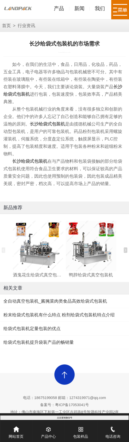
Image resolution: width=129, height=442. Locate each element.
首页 (6, 25)
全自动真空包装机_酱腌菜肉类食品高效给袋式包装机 (55, 301)
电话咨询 (112, 430)
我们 (100, 8)
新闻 (79, 8)
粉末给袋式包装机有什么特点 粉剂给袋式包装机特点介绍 (59, 314)
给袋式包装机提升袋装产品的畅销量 (38, 342)
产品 (59, 8)
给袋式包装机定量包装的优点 (32, 328)
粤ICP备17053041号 (72, 405)
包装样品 (80, 430)
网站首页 (16, 430)
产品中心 (48, 430)
